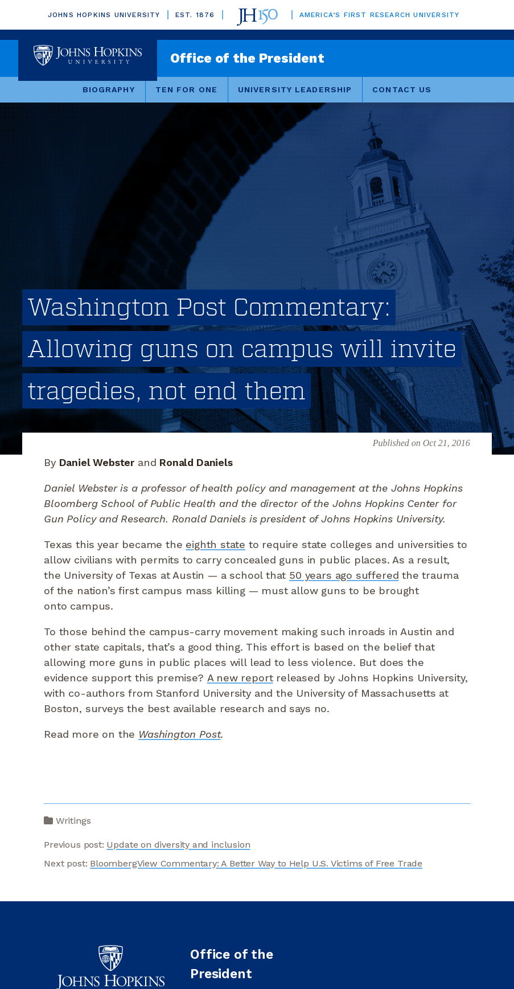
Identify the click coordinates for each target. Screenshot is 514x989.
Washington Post (179, 734)
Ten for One (186, 89)
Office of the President (247, 58)
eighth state (215, 544)
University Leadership (295, 89)
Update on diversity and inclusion (178, 844)
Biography (109, 89)
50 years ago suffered (343, 575)
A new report (240, 678)
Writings (73, 820)
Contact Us (401, 89)
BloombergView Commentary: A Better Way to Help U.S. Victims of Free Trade (256, 863)
